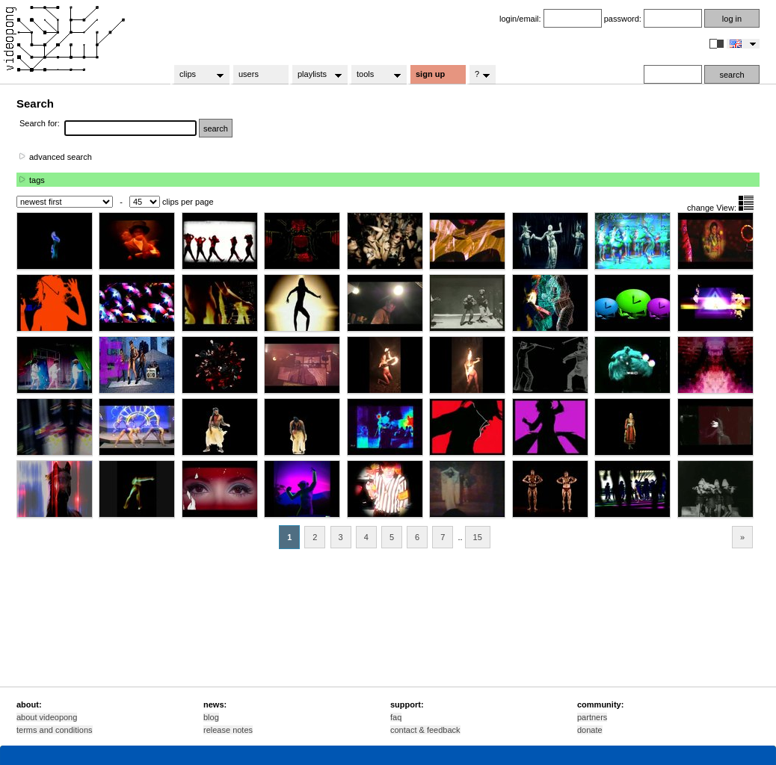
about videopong (46, 717)
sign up (430, 73)
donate (590, 729)
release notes (228, 729)
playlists (315, 74)
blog (211, 717)
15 (477, 537)
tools (374, 74)
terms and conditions (54, 729)
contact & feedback (425, 729)
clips (197, 74)
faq (395, 717)
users (248, 73)
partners (592, 717)
